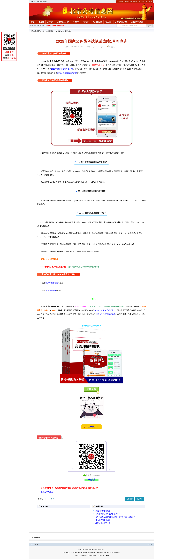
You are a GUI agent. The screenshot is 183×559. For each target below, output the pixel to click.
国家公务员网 (35, 26)
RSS (32, 544)
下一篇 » (50, 499)
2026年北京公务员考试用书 (54, 26)
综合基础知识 (97, 22)
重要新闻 (68, 31)
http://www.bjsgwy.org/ (82, 552)
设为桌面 (134, 1)
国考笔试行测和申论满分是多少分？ (108, 514)
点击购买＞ (93, 427)
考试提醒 (139, 499)
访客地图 (120, 1)
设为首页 (142, 1)
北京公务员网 (50, 290)
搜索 (149, 26)
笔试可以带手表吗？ (102, 511)
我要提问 (112, 47)
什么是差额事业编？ (102, 520)
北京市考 (50, 22)
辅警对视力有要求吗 (102, 523)
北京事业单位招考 (63, 22)
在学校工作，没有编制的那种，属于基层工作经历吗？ (115, 517)
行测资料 (86, 22)
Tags (36, 544)
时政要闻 (41, 22)
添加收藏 (149, 1)
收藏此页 (129, 499)
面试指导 (108, 22)
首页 (32, 22)
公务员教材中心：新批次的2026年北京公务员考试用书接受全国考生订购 (69, 488)
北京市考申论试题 (137, 22)
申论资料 (76, 22)
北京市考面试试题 (121, 22)
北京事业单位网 (51, 283)
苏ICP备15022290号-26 (112, 552)
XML (107, 555)
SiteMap (127, 1)
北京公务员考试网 (47, 31)
